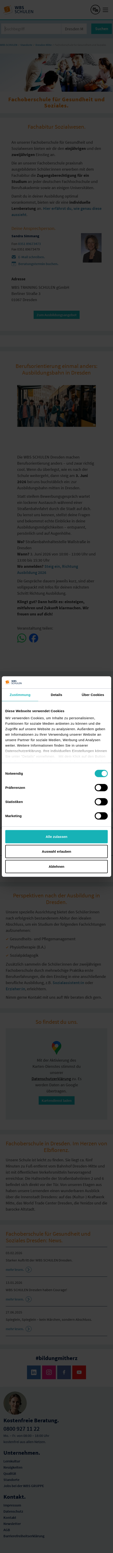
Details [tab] (56, 694)
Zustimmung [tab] (20, 694)
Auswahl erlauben (56, 851)
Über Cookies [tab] (93, 694)
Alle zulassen (56, 836)
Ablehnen (56, 866)
